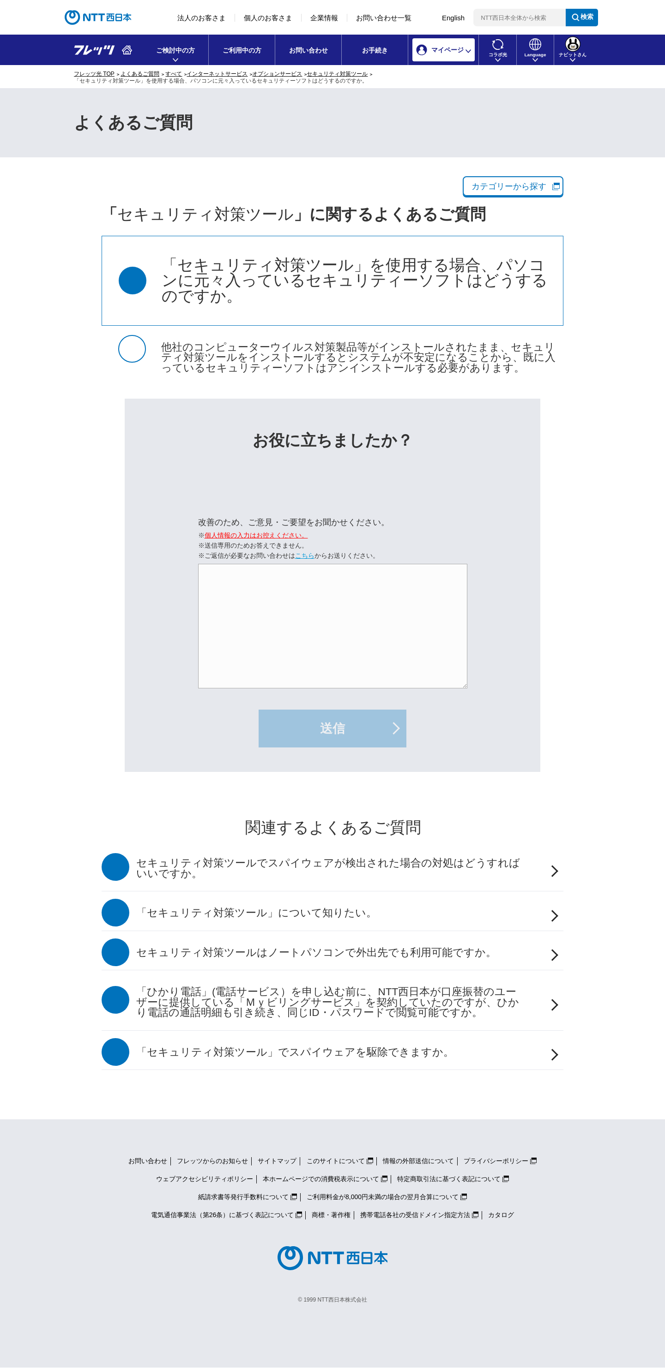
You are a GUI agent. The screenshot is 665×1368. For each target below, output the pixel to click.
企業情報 (324, 18)
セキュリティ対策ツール (337, 74)
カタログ (501, 1215)
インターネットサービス (217, 74)
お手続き (375, 50)
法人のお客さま (201, 18)
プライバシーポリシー (496, 1161)
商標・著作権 (331, 1215)
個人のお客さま (268, 18)
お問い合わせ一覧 (383, 18)
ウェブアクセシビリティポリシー (204, 1179)
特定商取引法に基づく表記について (449, 1179)
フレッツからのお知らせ (212, 1161)
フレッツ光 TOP (94, 74)
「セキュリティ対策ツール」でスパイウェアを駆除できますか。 (295, 1052)
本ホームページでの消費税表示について (321, 1179)
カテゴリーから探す (509, 186)
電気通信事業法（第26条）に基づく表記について (222, 1215)
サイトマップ (277, 1161)
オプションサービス (277, 74)
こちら (304, 555)
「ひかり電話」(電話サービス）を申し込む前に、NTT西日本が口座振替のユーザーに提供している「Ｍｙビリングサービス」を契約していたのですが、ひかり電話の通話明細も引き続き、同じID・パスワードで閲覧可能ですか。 (327, 1002)
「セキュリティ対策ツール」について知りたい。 (256, 913)
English (453, 18)
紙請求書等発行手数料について (243, 1197)
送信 (332, 728)
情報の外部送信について (418, 1161)
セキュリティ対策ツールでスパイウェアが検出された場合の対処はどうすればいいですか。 (328, 868)
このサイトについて (336, 1161)
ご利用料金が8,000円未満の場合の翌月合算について (383, 1197)
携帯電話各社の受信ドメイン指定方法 (415, 1215)
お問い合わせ (308, 50)
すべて (173, 74)
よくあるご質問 (140, 74)
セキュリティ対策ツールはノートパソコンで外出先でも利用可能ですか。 (316, 952)
